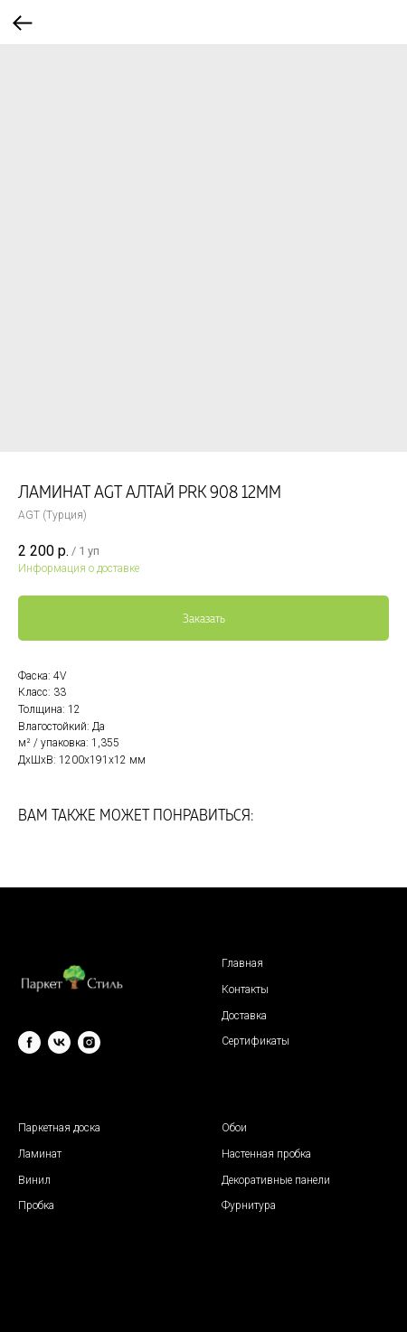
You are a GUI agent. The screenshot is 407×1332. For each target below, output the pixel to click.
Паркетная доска (59, 1127)
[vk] (59, 1042)
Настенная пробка (266, 1154)
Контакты (245, 989)
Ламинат (40, 1154)
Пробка (36, 1205)
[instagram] (89, 1042)
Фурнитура (249, 1205)
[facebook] (29, 1042)
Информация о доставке (78, 568)
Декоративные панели (276, 1180)
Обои (234, 1127)
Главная (242, 963)
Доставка (244, 1015)
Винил (34, 1180)
